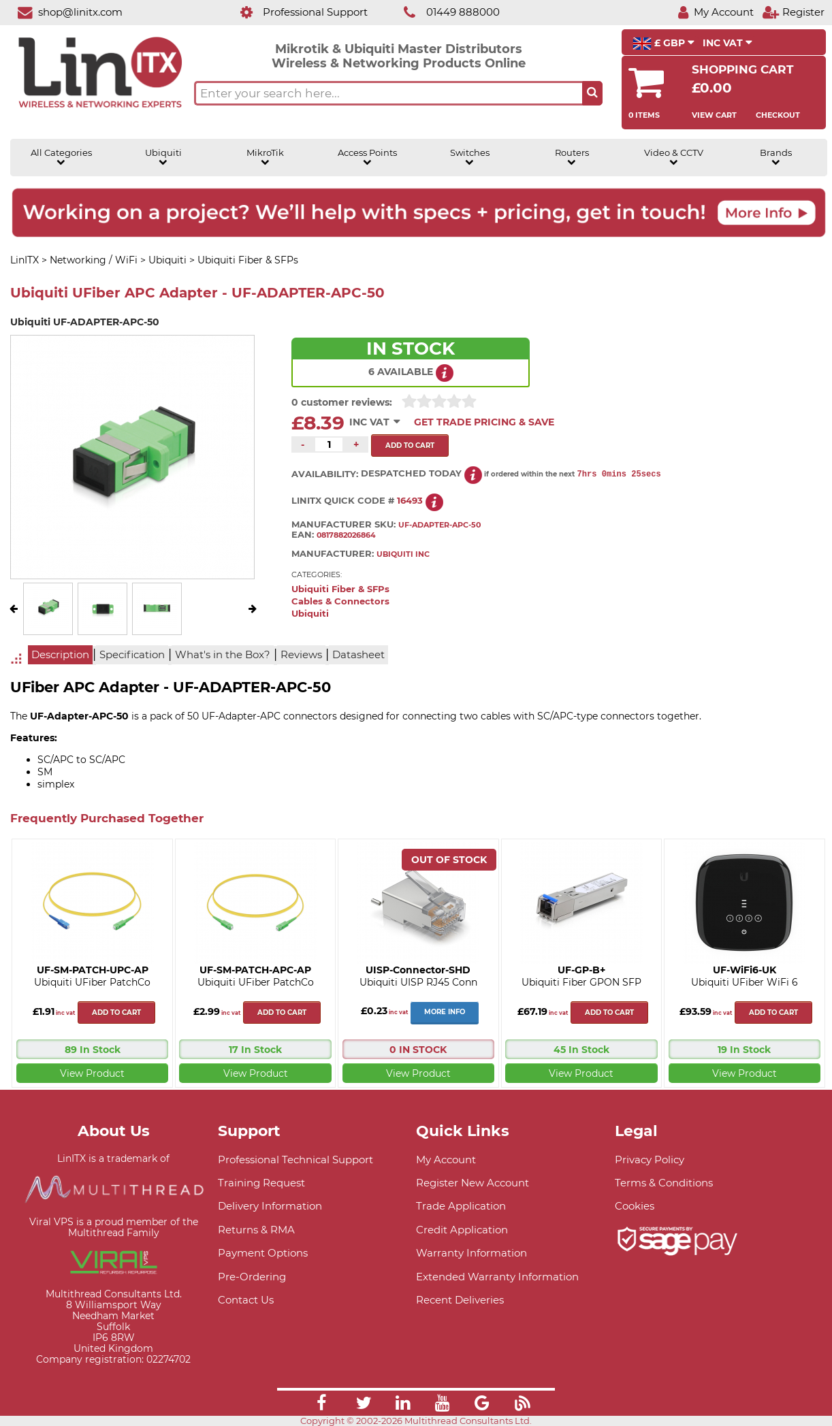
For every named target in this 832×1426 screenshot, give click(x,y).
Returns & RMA (256, 1229)
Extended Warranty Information (497, 1276)
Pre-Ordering (252, 1276)
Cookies (634, 1205)
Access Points (367, 157)
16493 (410, 501)
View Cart (714, 115)
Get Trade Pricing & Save (484, 422)
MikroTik (265, 157)
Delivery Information (270, 1205)
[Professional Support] (296, 11)
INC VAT (727, 43)
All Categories (61, 157)
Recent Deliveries (460, 1299)
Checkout (778, 115)
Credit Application (462, 1229)
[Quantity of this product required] (329, 444)
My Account (446, 1159)
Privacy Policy (649, 1159)
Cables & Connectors (340, 601)
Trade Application (461, 1205)
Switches (470, 157)
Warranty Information (471, 1252)
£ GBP (663, 43)
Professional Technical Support (295, 1159)
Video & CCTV (673, 157)
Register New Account (472, 1182)
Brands (776, 157)
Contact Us (246, 1299)
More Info (444, 1012)
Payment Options (263, 1252)
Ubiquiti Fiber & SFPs (340, 589)
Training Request (261, 1182)
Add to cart (116, 1012)
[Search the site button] (592, 93)
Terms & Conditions (664, 1182)
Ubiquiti (163, 157)
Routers (572, 157)
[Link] (321, 1405)
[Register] (793, 11)
